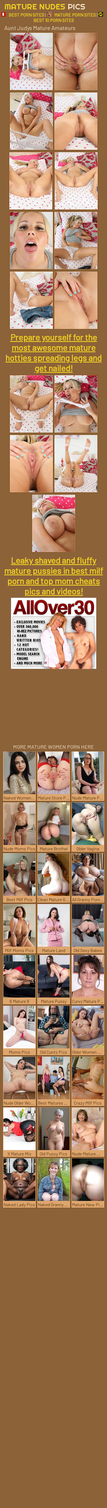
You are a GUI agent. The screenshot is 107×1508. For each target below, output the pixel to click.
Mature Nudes (44, 6)
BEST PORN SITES (22, 14)
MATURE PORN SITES (71, 14)
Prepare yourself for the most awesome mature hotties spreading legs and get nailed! (53, 352)
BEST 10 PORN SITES (68, 17)
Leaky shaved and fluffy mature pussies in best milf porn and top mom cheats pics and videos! (53, 575)
